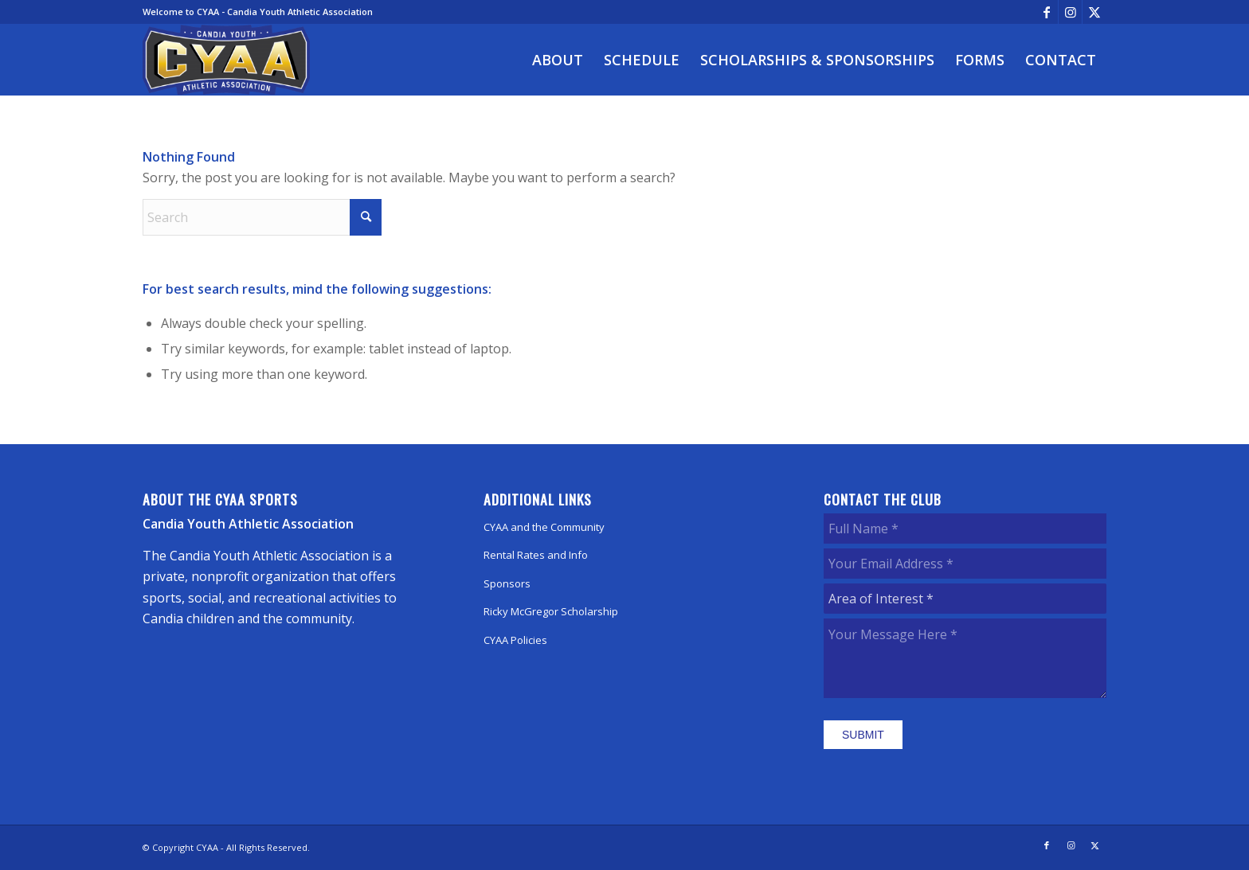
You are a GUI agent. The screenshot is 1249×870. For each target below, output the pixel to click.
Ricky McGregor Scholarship (551, 611)
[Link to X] (1094, 12)
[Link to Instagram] (1070, 12)
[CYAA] (226, 60)
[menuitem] (557, 60)
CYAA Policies (515, 640)
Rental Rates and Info (536, 555)
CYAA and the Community (544, 527)
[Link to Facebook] (1046, 12)
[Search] (262, 217)
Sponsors (507, 583)
